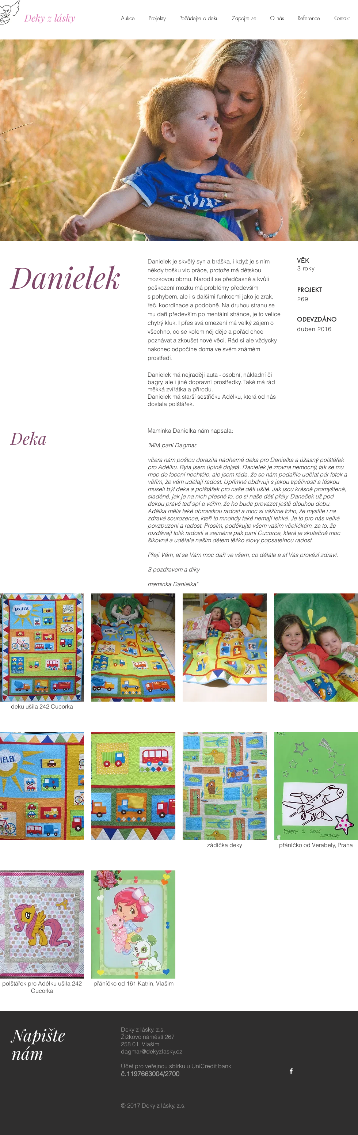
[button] (179, 140)
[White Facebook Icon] (291, 1071)
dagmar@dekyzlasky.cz (151, 1051)
